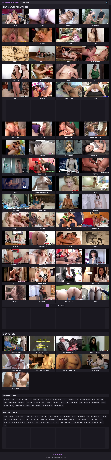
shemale (87, 402)
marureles (72, 419)
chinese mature (85, 399)
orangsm (37, 402)
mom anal (81, 416)
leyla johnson (20, 406)
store (52, 422)
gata (5, 426)
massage (38, 406)
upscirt (22, 419)
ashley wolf (44, 419)
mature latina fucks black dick (24, 416)
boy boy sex (35, 419)
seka (28, 419)
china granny (94, 419)
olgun (5, 416)
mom (42, 399)
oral (30, 399)
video (101, 422)
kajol (80, 402)
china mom (12, 402)
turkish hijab (30, 406)
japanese (71, 399)
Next (62, 305)
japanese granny (9, 406)
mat (57, 422)
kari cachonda (58, 406)
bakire (11, 416)
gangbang (74, 402)
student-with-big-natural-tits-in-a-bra (15, 422)
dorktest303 (39, 416)
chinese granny (57, 399)
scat (5, 419)
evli (62, 422)
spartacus (85, 419)
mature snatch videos (42, 422)
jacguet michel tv (77, 422)
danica (103, 402)
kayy (62, 402)
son (102, 399)
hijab (78, 419)
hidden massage (13, 419)
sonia (67, 402)
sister (43, 402)
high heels (21, 402)
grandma (56, 402)
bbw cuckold (95, 416)
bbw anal (36, 399)
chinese (24, 399)
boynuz (49, 402)
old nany (103, 416)
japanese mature (9, 399)
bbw (98, 399)
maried (74, 416)
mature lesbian (48, 406)
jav (101, 419)
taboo (5, 402)
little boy (67, 422)
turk (65, 399)
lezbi (88, 416)
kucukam (29, 402)
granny (18, 399)
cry (46, 416)
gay (77, 399)
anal (93, 399)
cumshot (87, 422)
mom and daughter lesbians (58, 419)
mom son (95, 422)
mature (48, 399)
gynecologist (95, 402)
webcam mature (65, 416)
